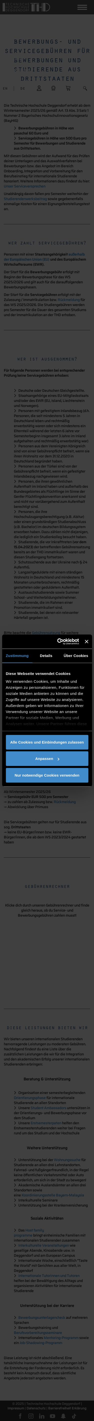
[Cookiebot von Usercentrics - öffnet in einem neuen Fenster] (59, 641)
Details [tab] (46, 655)
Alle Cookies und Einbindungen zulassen (47, 742)
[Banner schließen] (86, 641)
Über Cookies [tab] (76, 655)
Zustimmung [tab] (17, 655)
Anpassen (47, 758)
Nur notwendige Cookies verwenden (47, 775)
